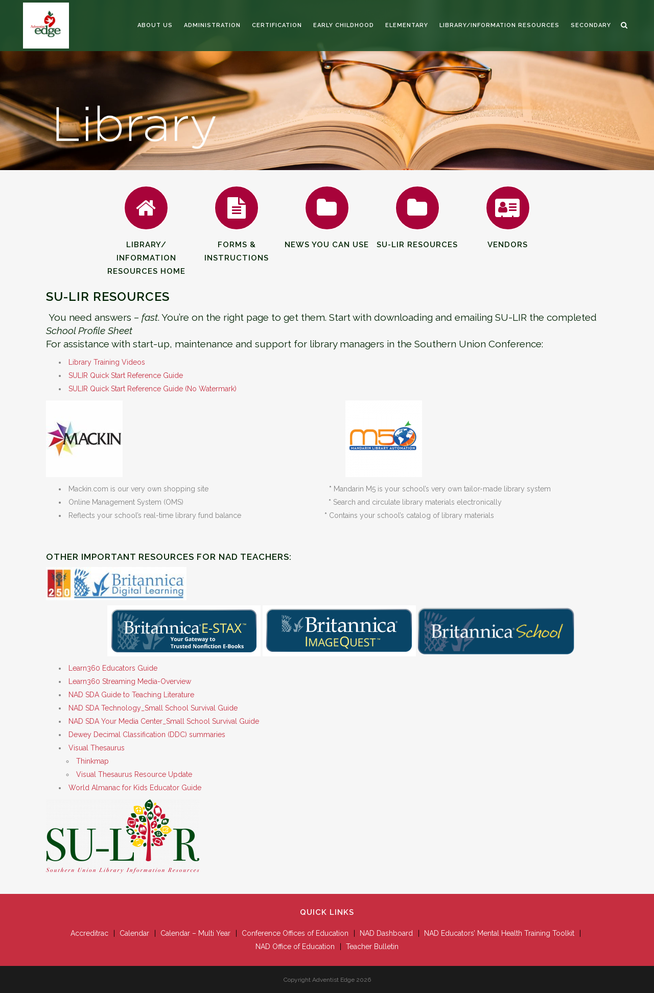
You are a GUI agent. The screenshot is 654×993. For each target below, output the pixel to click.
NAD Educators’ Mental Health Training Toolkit (499, 933)
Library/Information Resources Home (146, 242)
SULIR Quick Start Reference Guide (125, 375)
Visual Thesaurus (96, 748)
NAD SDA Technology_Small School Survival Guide (153, 708)
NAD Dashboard (386, 933)
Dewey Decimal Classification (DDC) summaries (146, 734)
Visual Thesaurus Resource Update (134, 774)
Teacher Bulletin (372, 946)
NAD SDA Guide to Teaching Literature (131, 695)
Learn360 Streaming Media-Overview (129, 681)
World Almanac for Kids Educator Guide (134, 788)
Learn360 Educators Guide (112, 668)
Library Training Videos (106, 362)
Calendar (134, 933)
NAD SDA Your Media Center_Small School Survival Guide (163, 721)
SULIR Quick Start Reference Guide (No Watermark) (152, 389)
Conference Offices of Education (295, 933)
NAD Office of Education (295, 946)
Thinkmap (92, 761)
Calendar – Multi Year (195, 933)
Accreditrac (89, 933)
